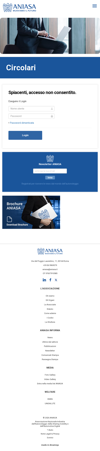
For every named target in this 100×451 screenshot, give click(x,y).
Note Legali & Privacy (50, 434)
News (50, 337)
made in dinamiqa (50, 445)
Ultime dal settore (50, 342)
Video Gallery (50, 379)
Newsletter (50, 351)
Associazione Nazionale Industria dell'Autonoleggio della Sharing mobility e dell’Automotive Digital (50, 423)
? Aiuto (50, 430)
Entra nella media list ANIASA (50, 383)
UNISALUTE (50, 403)
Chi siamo (50, 296)
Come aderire (50, 313)
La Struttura (50, 322)
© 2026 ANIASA (50, 418)
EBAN (50, 399)
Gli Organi (50, 300)
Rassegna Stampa (50, 359)
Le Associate (50, 304)
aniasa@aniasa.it (50, 269)
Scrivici (50, 437)
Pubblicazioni (50, 346)
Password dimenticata (22, 122)
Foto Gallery (50, 375)
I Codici (50, 318)
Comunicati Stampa (50, 355)
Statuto (50, 309)
